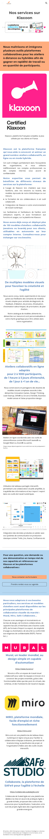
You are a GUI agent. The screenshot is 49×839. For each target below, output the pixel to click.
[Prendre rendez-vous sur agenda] (24, 584)
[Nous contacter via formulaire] (24, 577)
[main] (24, 15)
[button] (2, 3)
